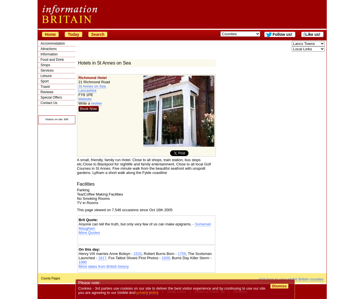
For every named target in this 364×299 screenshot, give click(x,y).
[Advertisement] (146, 240)
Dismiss (279, 286)
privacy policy (147, 292)
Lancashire (87, 90)
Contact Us (49, 103)
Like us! (312, 34)
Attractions (49, 49)
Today (73, 34)
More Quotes (89, 233)
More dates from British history (104, 266)
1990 (83, 262)
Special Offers (51, 97)
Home (50, 34)
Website (85, 99)
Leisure (46, 76)
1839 (166, 258)
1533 (137, 254)
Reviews (47, 92)
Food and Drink (52, 60)
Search (98, 34)
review (96, 103)
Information (49, 54)
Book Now (88, 109)
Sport (45, 81)
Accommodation (53, 43)
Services (47, 70)
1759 (182, 254)
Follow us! (282, 34)
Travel (45, 87)
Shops (45, 65)
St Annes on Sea (92, 86)
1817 (102, 258)
